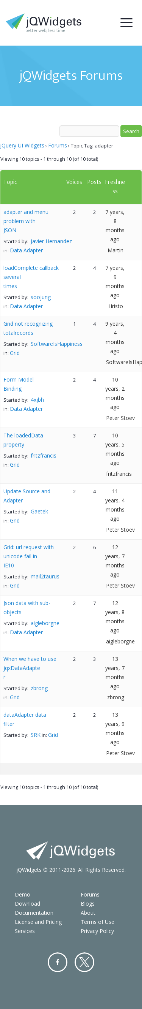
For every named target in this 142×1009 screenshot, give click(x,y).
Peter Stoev (120, 417)
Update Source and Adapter (26, 496)
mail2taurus (45, 576)
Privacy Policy (97, 931)
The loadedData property (23, 440)
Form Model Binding (18, 384)
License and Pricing (38, 921)
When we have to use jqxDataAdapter (29, 668)
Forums (57, 145)
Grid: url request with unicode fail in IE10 (28, 556)
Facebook (57, 962)
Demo (22, 894)
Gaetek (39, 511)
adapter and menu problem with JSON (25, 221)
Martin (115, 250)
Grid (15, 352)
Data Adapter (26, 250)
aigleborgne (45, 623)
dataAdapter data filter (24, 719)
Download (27, 903)
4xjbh (37, 399)
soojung (41, 297)
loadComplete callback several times (31, 277)
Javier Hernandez (51, 241)
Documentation (34, 912)
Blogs (88, 903)
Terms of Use (97, 921)
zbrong (39, 688)
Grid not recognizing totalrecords (28, 328)
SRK (36, 734)
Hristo (115, 306)
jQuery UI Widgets (22, 145)
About (88, 912)
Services (25, 931)
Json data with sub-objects (26, 607)
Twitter (84, 962)
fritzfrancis (43, 455)
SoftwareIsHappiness (57, 343)
